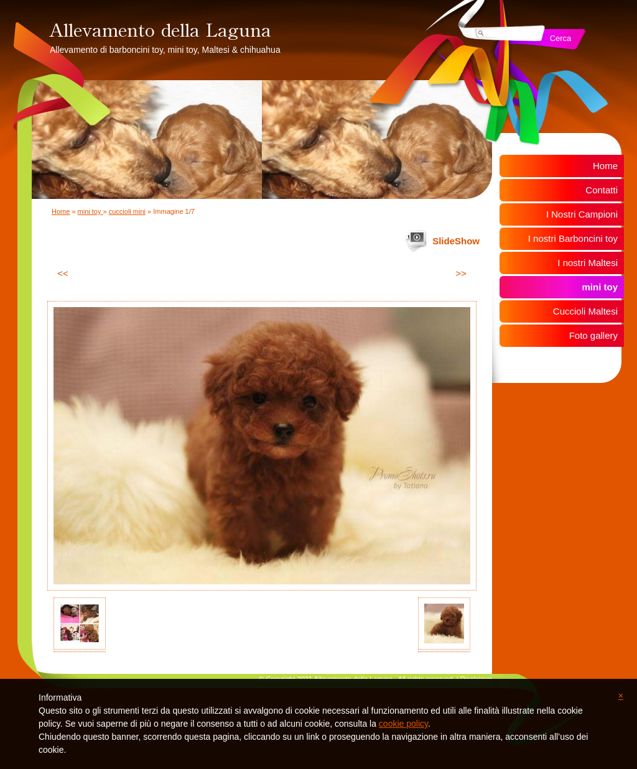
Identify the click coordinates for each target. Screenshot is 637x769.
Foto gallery (593, 335)
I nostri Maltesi (587, 262)
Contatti (601, 190)
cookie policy (403, 724)
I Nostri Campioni (582, 214)
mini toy (90, 211)
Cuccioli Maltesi (585, 311)
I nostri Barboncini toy (573, 238)
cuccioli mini (127, 211)
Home (61, 211)
